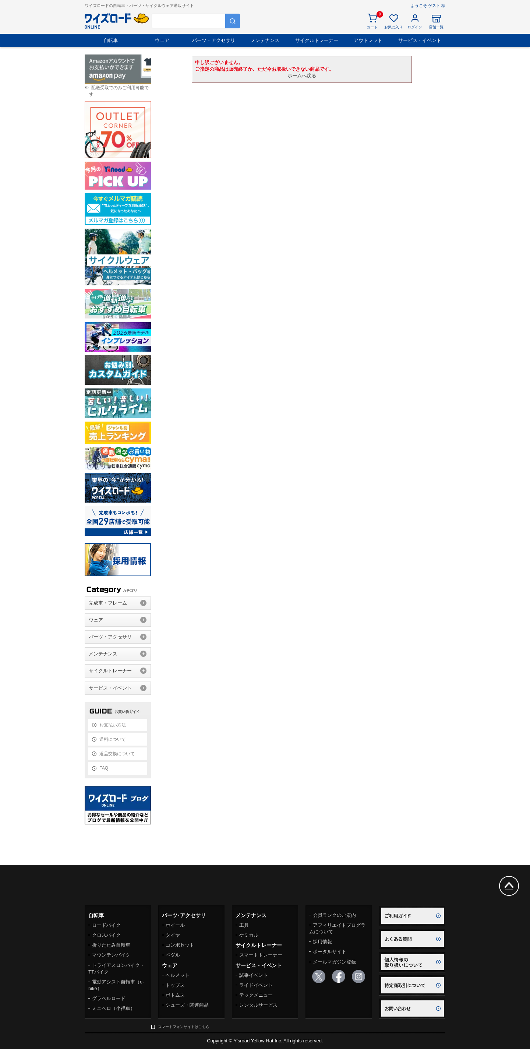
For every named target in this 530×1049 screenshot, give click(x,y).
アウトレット (368, 40)
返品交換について (117, 753)
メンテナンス (265, 40)
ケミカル (248, 935)
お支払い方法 (112, 725)
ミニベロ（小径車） (113, 1008)
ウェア (162, 40)
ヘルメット (178, 975)
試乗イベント (253, 975)
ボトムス (175, 995)
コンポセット (180, 945)
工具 (244, 925)
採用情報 (322, 941)
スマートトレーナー (260, 955)
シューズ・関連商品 (187, 1005)
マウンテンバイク (111, 955)
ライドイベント (256, 985)
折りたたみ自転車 (111, 945)
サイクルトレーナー (316, 40)
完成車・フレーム (108, 603)
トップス (175, 985)
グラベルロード (109, 998)
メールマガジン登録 (334, 962)
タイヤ (173, 935)
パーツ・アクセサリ (213, 40)
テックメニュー (256, 995)
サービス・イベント (419, 40)
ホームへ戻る (301, 75)
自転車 (110, 40)
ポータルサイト (329, 951)
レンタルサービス (258, 1005)
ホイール (175, 925)
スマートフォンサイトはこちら (183, 1027)
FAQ (103, 768)
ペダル (173, 955)
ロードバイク (106, 925)
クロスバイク (106, 935)
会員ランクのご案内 (334, 915)
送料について (112, 739)
